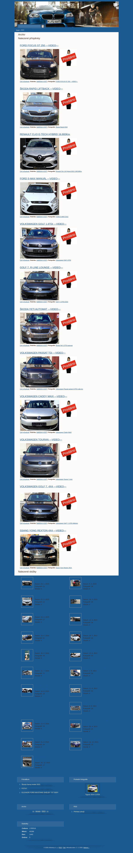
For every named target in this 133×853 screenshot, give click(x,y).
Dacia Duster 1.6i (42, 721)
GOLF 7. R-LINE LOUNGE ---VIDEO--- (41, 267)
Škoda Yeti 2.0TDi (42, 633)
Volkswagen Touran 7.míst (64, 479)
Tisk (64, 847)
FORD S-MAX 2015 (62, 216)
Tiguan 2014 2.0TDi (92, 794)
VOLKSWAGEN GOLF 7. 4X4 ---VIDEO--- (43, 486)
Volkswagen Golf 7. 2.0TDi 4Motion (67, 523)
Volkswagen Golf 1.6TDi (63, 260)
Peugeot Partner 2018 (92, 650)
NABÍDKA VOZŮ (41, 81)
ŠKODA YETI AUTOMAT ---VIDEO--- (40, 309)
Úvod (17, 30)
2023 (43, 811)
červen (37, 811)
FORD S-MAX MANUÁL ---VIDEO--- (40, 178)
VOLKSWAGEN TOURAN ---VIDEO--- (41, 439)
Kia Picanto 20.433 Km (45, 739)
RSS (60, 847)
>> (47, 811)
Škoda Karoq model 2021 (31, 784)
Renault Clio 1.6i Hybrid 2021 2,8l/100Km (69, 171)
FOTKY (24, 788)
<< (33, 811)
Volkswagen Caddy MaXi (63, 432)
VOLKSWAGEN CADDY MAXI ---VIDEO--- (43, 396)
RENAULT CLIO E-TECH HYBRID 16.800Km (45, 134)
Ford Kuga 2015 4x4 (92, 739)
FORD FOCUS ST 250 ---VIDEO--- (39, 45)
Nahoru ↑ (86, 847)
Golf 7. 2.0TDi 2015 (62, 302)
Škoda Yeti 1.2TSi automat (64, 345)
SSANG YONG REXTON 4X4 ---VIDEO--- (43, 530)
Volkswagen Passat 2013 (94, 597)
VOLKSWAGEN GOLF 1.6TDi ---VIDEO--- (43, 224)
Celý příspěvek (24, 81)
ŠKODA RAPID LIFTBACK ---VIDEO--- (41, 88)
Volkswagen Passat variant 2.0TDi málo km (69, 389)
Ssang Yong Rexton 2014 (64, 568)
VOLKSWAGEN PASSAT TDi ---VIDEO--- (43, 352)
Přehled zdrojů (79, 812)
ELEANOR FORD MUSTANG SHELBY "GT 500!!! (40, 792)
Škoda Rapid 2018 (62, 127)
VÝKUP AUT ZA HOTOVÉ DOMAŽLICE (45, 4)
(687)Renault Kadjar (43, 597)
